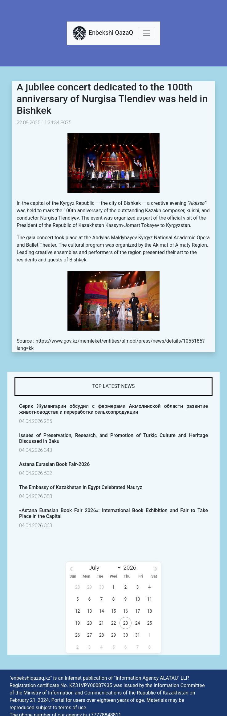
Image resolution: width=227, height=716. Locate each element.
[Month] (104, 567)
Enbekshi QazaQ (102, 33)
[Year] (131, 567)
